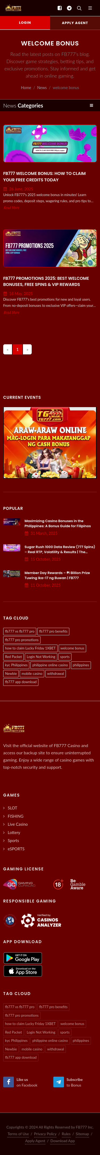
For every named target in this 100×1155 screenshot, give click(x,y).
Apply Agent (35, 1140)
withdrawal (55, 673)
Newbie (11, 673)
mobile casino (32, 673)
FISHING (15, 816)
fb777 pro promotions (22, 640)
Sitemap (82, 1133)
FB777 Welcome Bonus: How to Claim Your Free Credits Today (44, 177)
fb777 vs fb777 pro (19, 631)
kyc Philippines (16, 665)
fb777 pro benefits (53, 631)
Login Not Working (41, 657)
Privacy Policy (45, 1133)
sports (65, 657)
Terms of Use (18, 1133)
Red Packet (13, 657)
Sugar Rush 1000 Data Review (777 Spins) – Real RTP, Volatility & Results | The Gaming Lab (60, 552)
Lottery (14, 832)
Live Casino (18, 824)
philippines (81, 665)
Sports (13, 840)
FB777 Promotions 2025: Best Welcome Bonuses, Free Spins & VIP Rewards (46, 282)
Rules (66, 1133)
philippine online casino (50, 665)
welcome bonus (72, 648)
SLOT (12, 807)
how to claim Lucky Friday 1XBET (30, 648)
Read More (11, 207)
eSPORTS (16, 848)
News (42, 87)
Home (26, 87)
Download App (62, 1140)
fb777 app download (21, 682)
